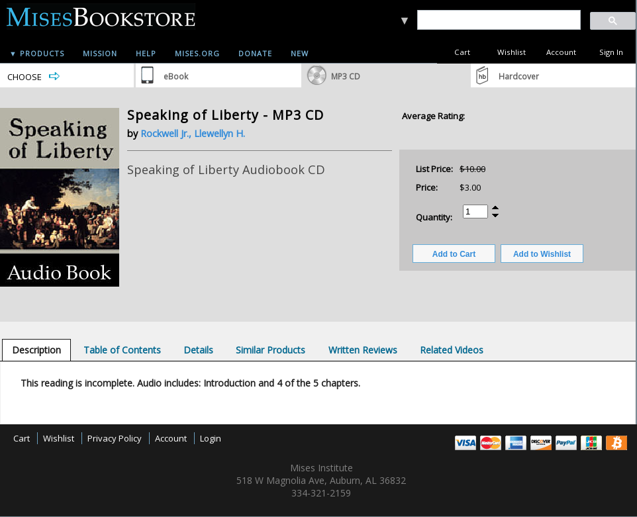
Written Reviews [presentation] (362, 350)
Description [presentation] (36, 350)
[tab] (36, 350)
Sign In (611, 52)
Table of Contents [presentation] (122, 350)
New (300, 53)
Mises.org (197, 53)
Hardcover (519, 76)
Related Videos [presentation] (451, 350)
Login (210, 438)
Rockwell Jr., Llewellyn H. (192, 133)
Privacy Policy (114, 438)
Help (146, 53)
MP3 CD (345, 76)
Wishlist (511, 52)
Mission (100, 53)
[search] (498, 20)
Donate (255, 53)
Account (561, 52)
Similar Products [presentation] (270, 350)
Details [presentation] (198, 350)
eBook (176, 76)
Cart (462, 52)
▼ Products (36, 53)
